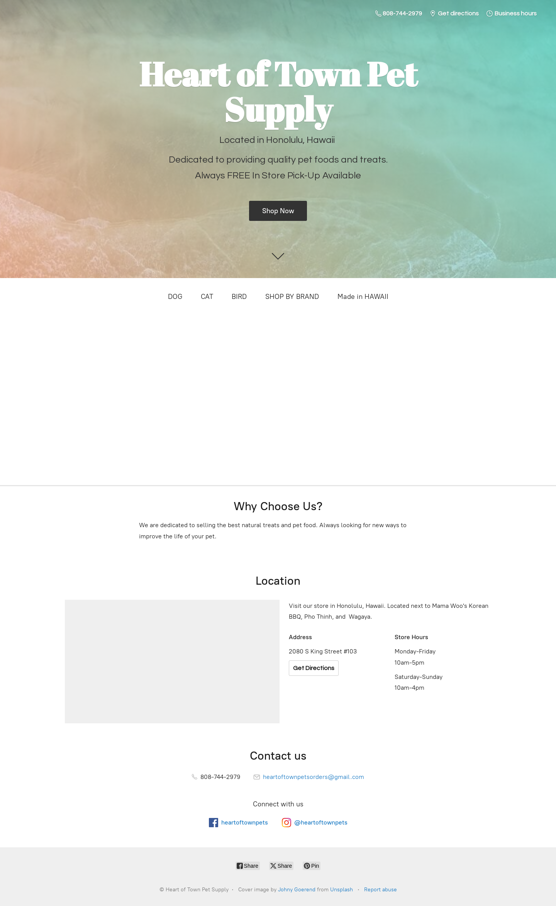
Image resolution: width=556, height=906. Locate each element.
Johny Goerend (296, 889)
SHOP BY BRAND (292, 296)
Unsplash (341, 889)
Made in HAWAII (362, 296)
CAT (207, 296)
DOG (175, 296)
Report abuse (380, 889)
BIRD (239, 296)
